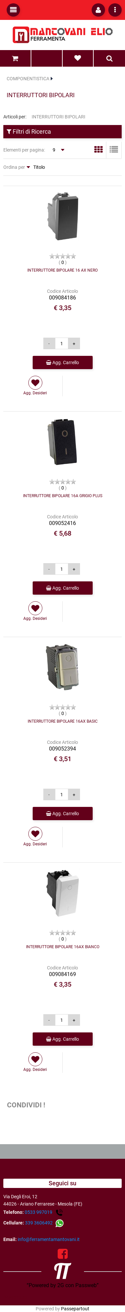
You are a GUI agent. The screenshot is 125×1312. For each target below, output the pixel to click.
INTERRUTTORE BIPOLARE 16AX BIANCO (62, 947)
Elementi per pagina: (24, 150)
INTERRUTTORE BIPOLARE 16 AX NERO (62, 270)
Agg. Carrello (62, 362)
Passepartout (75, 1308)
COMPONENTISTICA (28, 78)
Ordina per (14, 167)
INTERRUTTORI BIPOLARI (41, 95)
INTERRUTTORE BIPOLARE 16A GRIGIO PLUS (62, 495)
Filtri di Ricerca (29, 131)
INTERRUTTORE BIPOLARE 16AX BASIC (63, 721)
